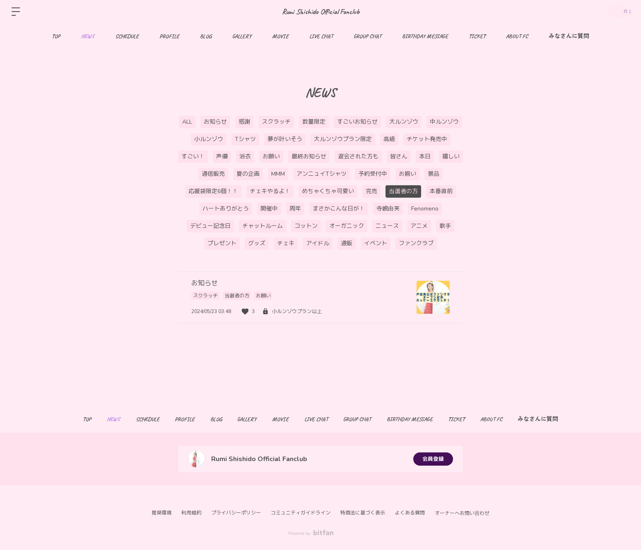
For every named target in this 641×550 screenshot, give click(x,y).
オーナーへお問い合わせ (462, 513)
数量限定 (313, 122)
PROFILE (169, 36)
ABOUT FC (517, 36)
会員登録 (433, 459)
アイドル (317, 243)
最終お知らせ (309, 156)
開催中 (269, 209)
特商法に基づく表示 (362, 512)
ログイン (616, 11)
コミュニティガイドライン (300, 512)
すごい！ (193, 156)
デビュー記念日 (210, 226)
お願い (271, 156)
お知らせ (215, 122)
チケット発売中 (427, 139)
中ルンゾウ (444, 122)
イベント (375, 243)
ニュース (387, 226)
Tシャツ (245, 139)
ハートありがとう (225, 209)
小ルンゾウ (208, 139)
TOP (56, 36)
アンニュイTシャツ (321, 174)
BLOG (206, 36)
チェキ (285, 243)
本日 (425, 156)
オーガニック (346, 226)
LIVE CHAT (321, 36)
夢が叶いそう (284, 139)
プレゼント (221, 243)
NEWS (87, 36)
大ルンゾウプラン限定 (343, 139)
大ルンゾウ (403, 122)
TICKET (477, 36)
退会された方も (358, 156)
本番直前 (441, 191)
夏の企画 (248, 174)
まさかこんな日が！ (339, 209)
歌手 (445, 226)
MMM (278, 174)
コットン (306, 226)
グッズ (256, 243)
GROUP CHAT (367, 36)
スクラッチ (276, 122)
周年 (295, 209)
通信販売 (213, 174)
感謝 (244, 122)
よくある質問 (410, 512)
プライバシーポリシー (236, 512)
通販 (346, 243)
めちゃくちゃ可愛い (328, 191)
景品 (433, 174)
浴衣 (245, 156)
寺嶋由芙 (388, 209)
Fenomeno (425, 209)
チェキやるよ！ (270, 191)
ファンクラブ (416, 243)
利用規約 (191, 512)
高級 (389, 139)
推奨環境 (161, 512)
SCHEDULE (127, 36)
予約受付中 (372, 174)
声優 (222, 156)
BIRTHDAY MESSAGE (425, 36)
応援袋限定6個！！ (213, 191)
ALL (187, 122)
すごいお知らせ (357, 122)
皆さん (398, 156)
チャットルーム (262, 226)
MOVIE (280, 36)
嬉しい (451, 156)
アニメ (419, 226)
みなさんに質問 (569, 36)
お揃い (407, 174)
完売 (371, 191)
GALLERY (241, 36)
